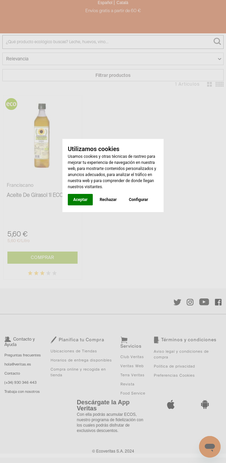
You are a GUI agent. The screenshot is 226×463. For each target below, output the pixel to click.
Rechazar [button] (108, 199)
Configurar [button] (138, 199)
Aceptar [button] (80, 199)
